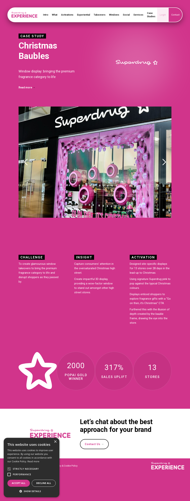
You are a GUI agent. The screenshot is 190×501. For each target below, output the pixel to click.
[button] (26, 162)
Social (126, 14)
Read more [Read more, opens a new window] (33, 461)
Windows (114, 14)
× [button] (55, 441)
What (54, 14)
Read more (27, 87)
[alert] (31, 467)
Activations (67, 14)
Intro (45, 14)
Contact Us (94, 444)
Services (138, 14)
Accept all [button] (19, 483)
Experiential (83, 14)
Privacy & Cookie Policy (65, 465)
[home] (24, 14)
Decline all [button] (43, 483)
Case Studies (151, 15)
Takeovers (99, 14)
